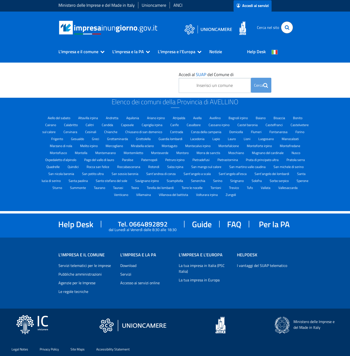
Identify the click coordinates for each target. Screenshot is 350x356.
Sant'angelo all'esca (233, 173)
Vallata (266, 187)
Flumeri (256, 131)
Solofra (257, 180)
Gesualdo (78, 138)
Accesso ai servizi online (140, 283)
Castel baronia (247, 124)
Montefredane (290, 145)
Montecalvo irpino (198, 145)
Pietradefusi (201, 159)
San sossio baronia (125, 173)
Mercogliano (115, 145)
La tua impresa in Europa (199, 280)
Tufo (250, 187)
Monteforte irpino (260, 145)
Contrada (177, 131)
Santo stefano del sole (112, 180)
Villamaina (144, 194)
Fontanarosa (278, 131)
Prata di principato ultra (262, 159)
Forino (299, 131)
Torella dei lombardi (160, 187)
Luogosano (266, 138)
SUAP (201, 74)
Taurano (100, 187)
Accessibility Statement (113, 349)
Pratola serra (295, 159)
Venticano (121, 194)
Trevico (234, 187)
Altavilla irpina (88, 117)
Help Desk (256, 51)
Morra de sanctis (209, 152)
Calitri (90, 124)
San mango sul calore (206, 166)
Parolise (128, 159)
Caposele (127, 124)
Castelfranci (274, 124)
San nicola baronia (61, 173)
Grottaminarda (118, 138)
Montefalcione (229, 145)
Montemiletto (134, 152)
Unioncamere (154, 5)
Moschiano (236, 152)
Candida (108, 124)
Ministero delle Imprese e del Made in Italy (96, 5)
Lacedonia (197, 138)
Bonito (297, 117)
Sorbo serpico (279, 180)
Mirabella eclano (142, 145)
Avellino (215, 117)
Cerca (261, 85)
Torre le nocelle (192, 187)
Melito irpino (89, 145)
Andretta (112, 117)
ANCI (177, 5)
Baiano (261, 117)
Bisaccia (280, 117)
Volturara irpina (207, 194)
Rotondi (154, 166)
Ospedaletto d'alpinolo (61, 159)
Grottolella (143, 138)
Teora (135, 187)
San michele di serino (289, 166)
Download (128, 265)
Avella (197, 117)
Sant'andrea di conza (161, 173)
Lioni (247, 138)
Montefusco (59, 152)
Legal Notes (20, 349)
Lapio (216, 138)
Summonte (78, 187)
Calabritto (71, 124)
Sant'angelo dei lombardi (272, 173)
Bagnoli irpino (238, 117)
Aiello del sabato (59, 117)
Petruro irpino (175, 159)
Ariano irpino (156, 117)
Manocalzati (290, 138)
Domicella (236, 131)
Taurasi (118, 187)
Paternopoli (149, 159)
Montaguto (170, 145)
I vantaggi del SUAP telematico (262, 265)
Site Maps (77, 349)
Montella (81, 152)
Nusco (296, 152)
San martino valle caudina (247, 166)
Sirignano (237, 180)
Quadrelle (53, 166)
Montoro (182, 152)
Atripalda (179, 117)
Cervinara (71, 131)
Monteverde (160, 152)
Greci (96, 138)
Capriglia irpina (152, 124)
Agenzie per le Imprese (76, 283)
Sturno (57, 187)
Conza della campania (206, 131)
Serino (218, 180)
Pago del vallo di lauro (99, 159)
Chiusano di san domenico (144, 131)
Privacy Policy (49, 349)
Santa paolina (79, 180)
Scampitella (175, 180)
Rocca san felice (98, 166)
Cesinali (91, 131)
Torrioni (216, 187)
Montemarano (105, 152)
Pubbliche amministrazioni (80, 274)
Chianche (111, 131)
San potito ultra (93, 173)
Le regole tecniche (73, 291)
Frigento (57, 138)
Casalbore (194, 124)
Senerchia (198, 180)
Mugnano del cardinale (268, 152)
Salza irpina (175, 166)
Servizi (125, 274)
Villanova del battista (174, 194)
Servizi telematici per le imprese (84, 265)
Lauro (232, 138)
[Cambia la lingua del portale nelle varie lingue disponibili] (275, 51)
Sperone (302, 180)
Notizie (215, 51)
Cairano (51, 124)
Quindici (73, 166)
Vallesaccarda (288, 187)
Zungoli (231, 194)
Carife (174, 124)
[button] (79, 51)
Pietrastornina (228, 159)
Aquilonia (133, 117)
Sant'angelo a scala (197, 173)
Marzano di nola (61, 145)
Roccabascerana (129, 166)
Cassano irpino (219, 124)
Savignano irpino (147, 180)
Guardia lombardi (171, 138)
